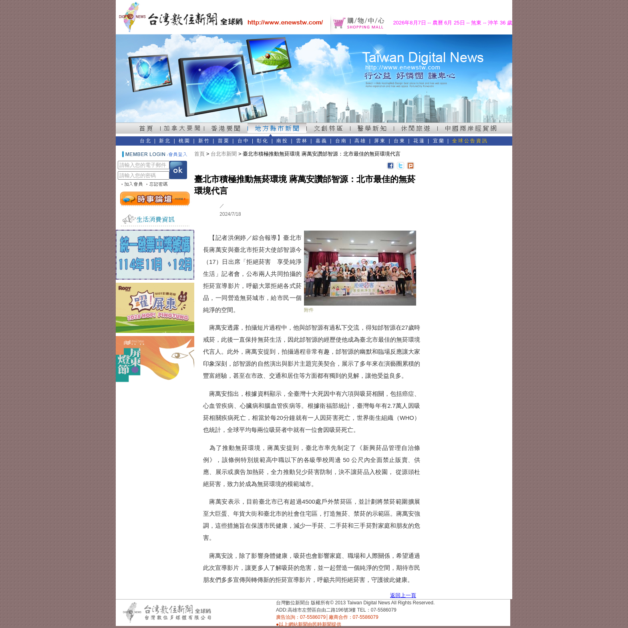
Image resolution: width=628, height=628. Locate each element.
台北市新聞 (224, 154)
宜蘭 (439, 141)
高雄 (360, 141)
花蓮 (419, 141)
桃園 (185, 141)
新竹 (204, 141)
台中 (244, 141)
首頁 (199, 154)
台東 (400, 141)
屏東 (380, 141)
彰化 (263, 141)
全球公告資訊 (470, 141)
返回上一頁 (403, 595)
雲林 (302, 141)
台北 (146, 141)
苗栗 (224, 141)
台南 (341, 141)
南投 (282, 141)
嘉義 (322, 141)
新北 (165, 141)
